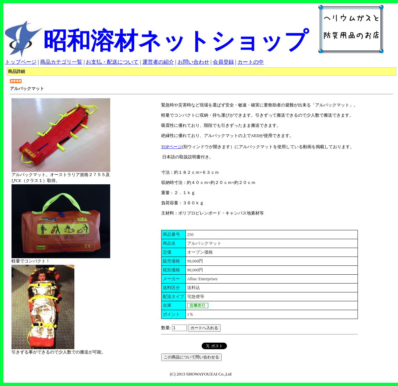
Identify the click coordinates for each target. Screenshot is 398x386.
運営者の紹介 (158, 62)
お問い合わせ (193, 62)
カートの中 (250, 62)
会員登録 (223, 62)
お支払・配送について (112, 62)
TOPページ (171, 146)
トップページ (21, 62)
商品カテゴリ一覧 (61, 62)
